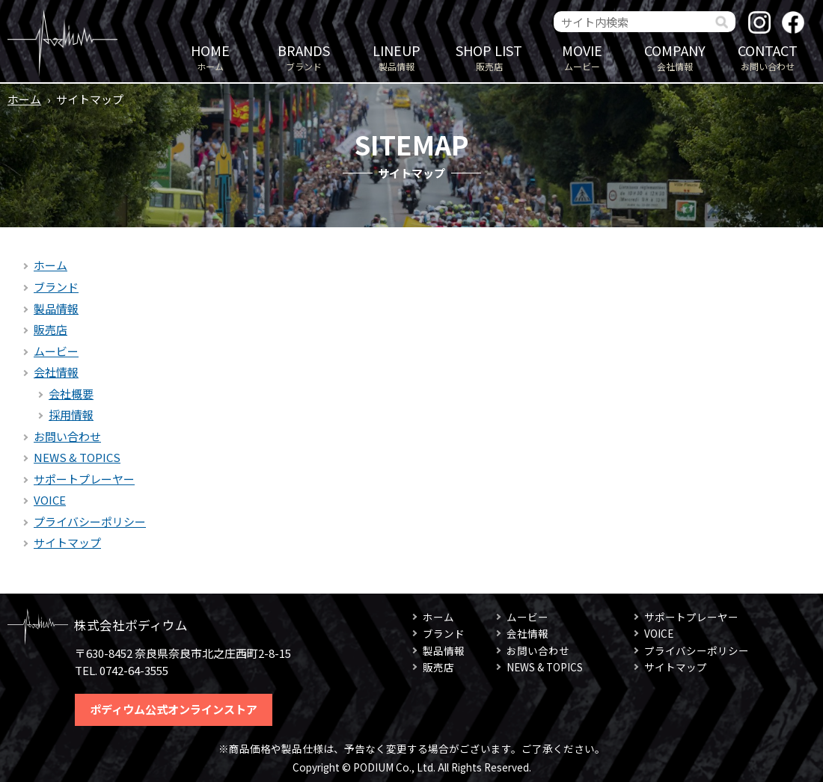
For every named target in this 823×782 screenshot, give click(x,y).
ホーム (210, 56)
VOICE (50, 500)
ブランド (303, 56)
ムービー (582, 56)
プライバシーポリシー (90, 521)
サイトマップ (67, 542)
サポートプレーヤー (84, 479)
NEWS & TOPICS (77, 457)
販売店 (489, 56)
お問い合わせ (767, 56)
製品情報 (396, 56)
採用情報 (71, 414)
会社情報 (674, 56)
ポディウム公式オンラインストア (173, 709)
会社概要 (71, 393)
